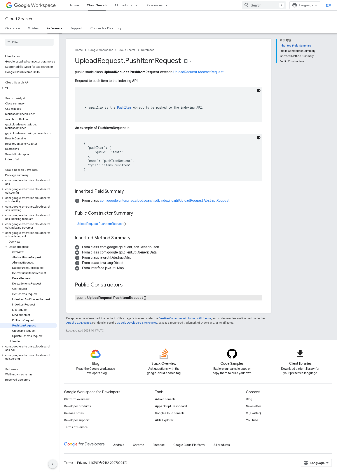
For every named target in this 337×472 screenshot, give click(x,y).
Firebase (159, 445)
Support (76, 28)
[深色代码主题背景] (258, 90)
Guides (33, 28)
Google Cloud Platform (189, 445)
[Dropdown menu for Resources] (168, 5)
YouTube (252, 420)
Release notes (74, 413)
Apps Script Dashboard (171, 406)
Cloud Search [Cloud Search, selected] (97, 5)
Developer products (77, 406)
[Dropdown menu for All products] (137, 5)
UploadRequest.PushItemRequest (100, 224)
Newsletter (253, 406)
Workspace (35, 5)
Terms (68, 463)
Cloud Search (18, 19)
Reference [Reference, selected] (55, 28)
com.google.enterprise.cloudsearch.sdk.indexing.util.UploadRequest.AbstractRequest (164, 200)
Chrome (138, 445)
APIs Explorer (164, 420)
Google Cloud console (170, 413)
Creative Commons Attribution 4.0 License (185, 318)
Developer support (76, 420)
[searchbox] (29, 42)
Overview (12, 28)
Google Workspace (100, 50)
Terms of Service (76, 427)
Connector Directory (106, 28)
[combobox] (264, 5)
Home (74, 5)
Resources (155, 5)
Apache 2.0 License (78, 322)
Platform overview (77, 399)
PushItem (124, 107)
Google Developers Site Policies (137, 322)
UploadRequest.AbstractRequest (198, 72)
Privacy (82, 463)
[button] (28, 87)
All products (123, 5)
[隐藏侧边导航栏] (52, 464)
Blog (249, 399)
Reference (147, 50)
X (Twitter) (253, 413)
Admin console (165, 399)
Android (118, 445)
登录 (329, 5)
